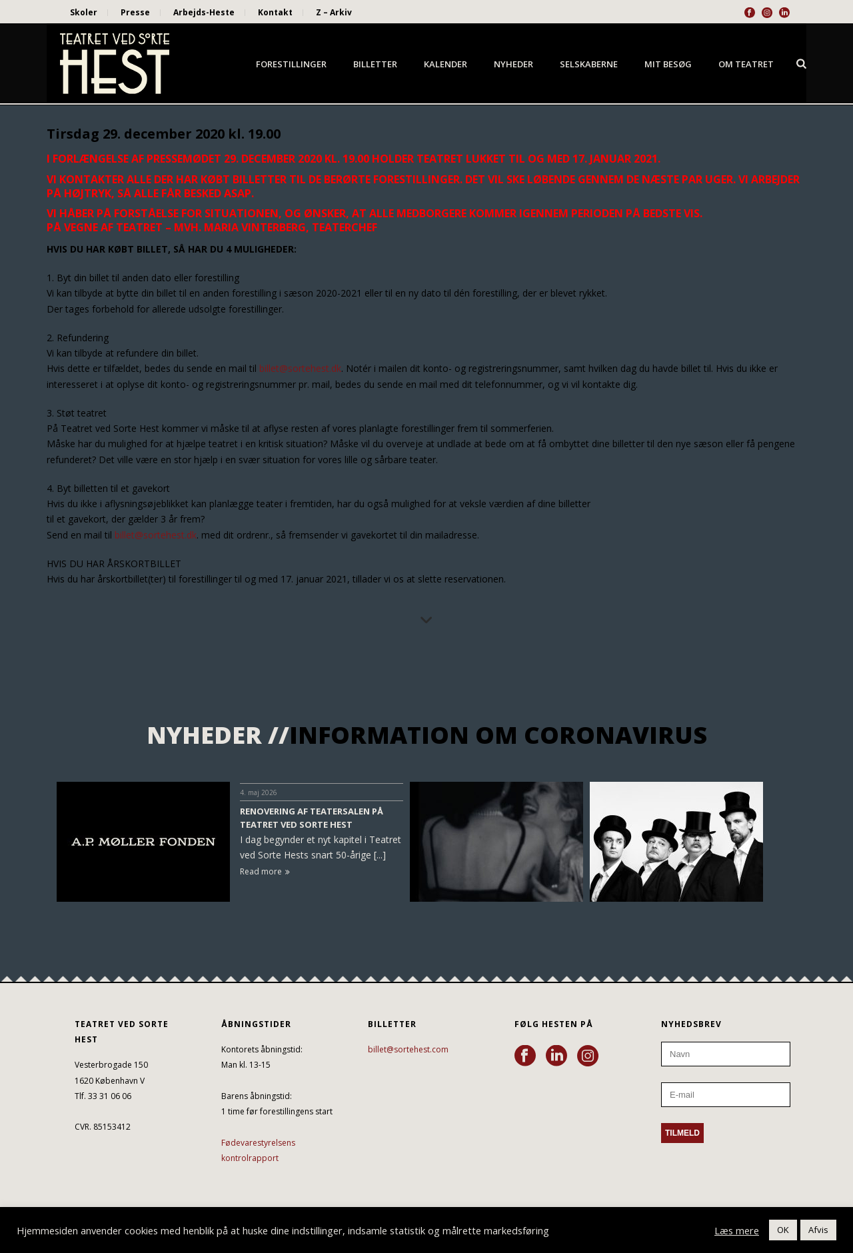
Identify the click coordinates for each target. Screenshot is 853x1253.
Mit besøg (668, 64)
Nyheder (513, 64)
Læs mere (736, 1230)
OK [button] (783, 1230)
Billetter (375, 64)
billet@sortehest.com (408, 1049)
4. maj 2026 (258, 792)
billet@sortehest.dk (300, 368)
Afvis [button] (818, 1230)
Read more (265, 871)
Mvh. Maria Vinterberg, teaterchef (274, 227)
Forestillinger (291, 64)
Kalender (445, 64)
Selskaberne (589, 64)
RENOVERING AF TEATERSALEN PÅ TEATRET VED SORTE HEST (311, 817)
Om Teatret (746, 64)
